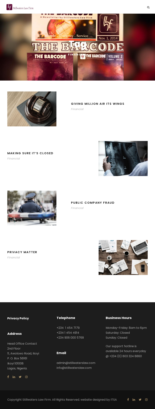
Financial (77, 109)
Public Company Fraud (93, 203)
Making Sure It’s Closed (30, 153)
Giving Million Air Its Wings (98, 104)
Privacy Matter (22, 252)
